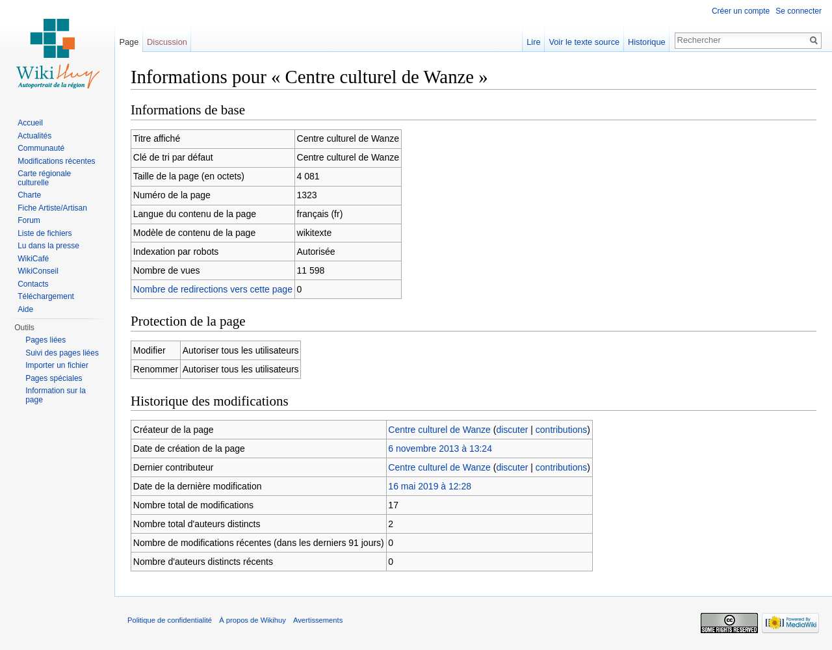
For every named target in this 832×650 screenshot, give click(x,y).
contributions (561, 429)
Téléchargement (46, 296)
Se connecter (798, 11)
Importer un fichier (56, 365)
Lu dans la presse (48, 245)
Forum (29, 220)
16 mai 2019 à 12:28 (429, 486)
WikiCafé (33, 258)
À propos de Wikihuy (252, 620)
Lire (533, 42)
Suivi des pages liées (62, 353)
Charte (29, 195)
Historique (647, 42)
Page (128, 42)
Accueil (30, 122)
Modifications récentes (56, 161)
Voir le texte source (584, 42)
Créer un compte (741, 11)
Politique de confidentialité (169, 620)
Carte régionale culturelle (44, 178)
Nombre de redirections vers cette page (212, 289)
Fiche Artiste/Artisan (52, 208)
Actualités (34, 135)
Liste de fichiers (45, 233)
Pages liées (45, 339)
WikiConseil (38, 271)
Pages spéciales (53, 378)
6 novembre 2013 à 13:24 (440, 448)
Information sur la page (55, 395)
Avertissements (318, 620)
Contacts (33, 284)
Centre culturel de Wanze (439, 429)
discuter (512, 429)
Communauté (41, 148)
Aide (25, 309)
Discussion (167, 42)
